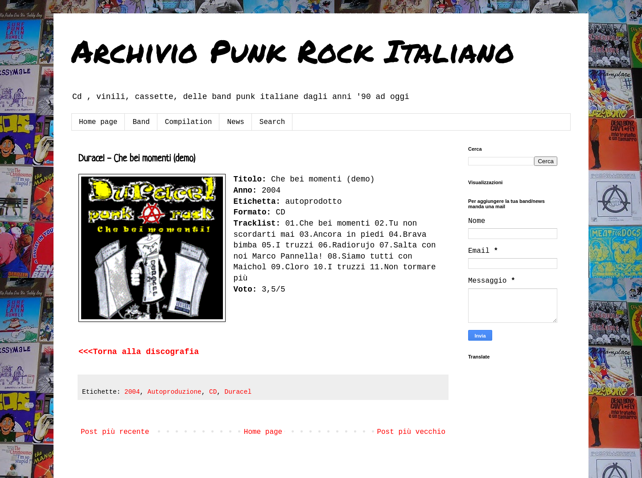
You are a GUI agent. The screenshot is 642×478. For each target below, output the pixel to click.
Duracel (238, 392)
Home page (98, 122)
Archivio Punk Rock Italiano (292, 50)
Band (140, 122)
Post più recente (115, 432)
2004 (132, 392)
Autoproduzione (175, 392)
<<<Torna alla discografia (138, 351)
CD (213, 392)
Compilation (188, 122)
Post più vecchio (411, 432)
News (235, 122)
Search (272, 122)
